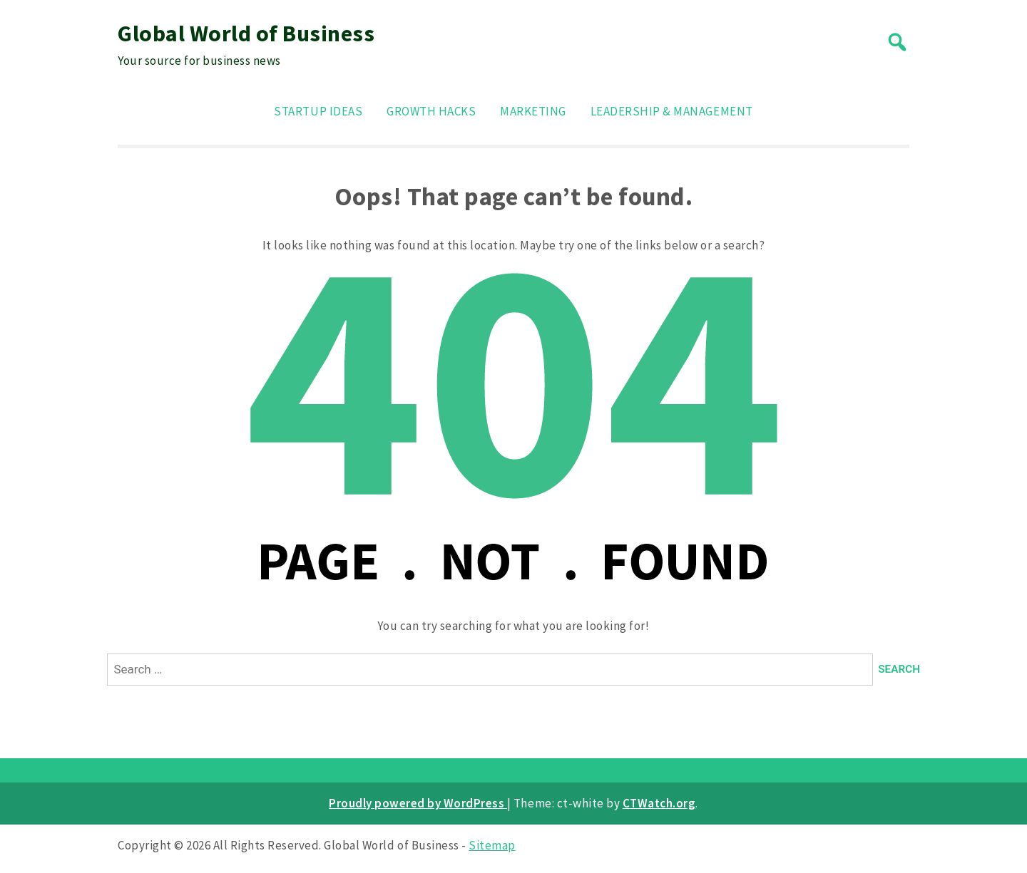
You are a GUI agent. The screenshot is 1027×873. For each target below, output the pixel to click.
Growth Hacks (431, 111)
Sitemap (492, 845)
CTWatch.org (659, 803)
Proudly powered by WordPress (418, 803)
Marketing (533, 111)
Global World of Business (246, 33)
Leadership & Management (672, 111)
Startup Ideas (318, 111)
